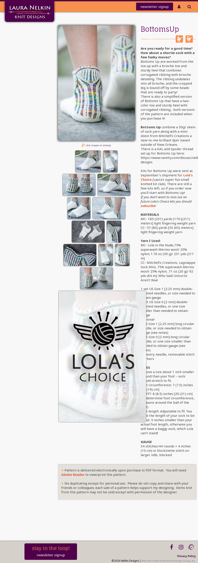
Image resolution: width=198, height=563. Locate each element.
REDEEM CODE (14, 46)
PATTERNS (18, 57)
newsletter (154, 6)
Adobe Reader (72, 474)
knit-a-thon (15, 40)
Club (21, 52)
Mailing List (16, 35)
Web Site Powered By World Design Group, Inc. (169, 560)
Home (20, 29)
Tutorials (18, 69)
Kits (22, 63)
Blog (21, 86)
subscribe (148, 205)
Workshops (16, 80)
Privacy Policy (186, 556)
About (20, 74)
